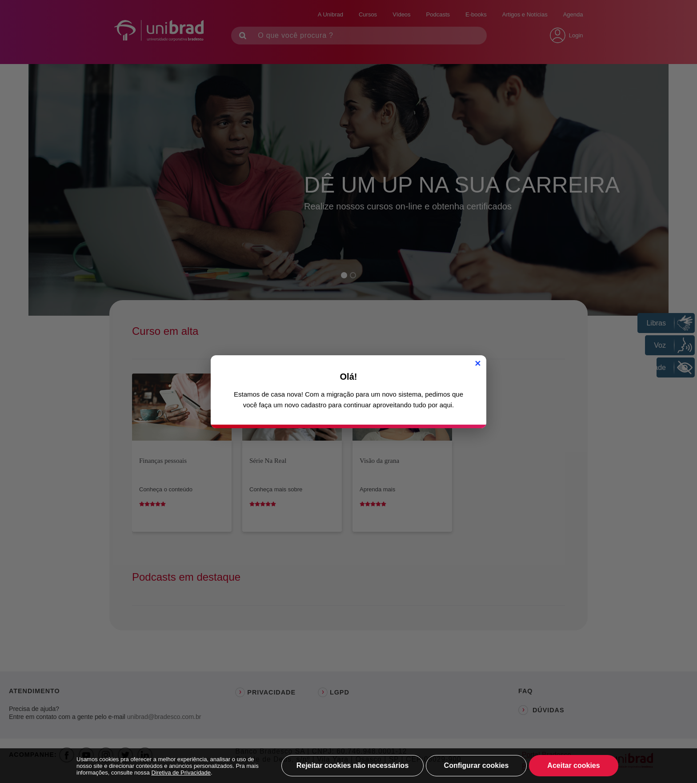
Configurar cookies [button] (476, 765)
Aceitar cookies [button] (573, 765)
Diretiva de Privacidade (181, 772)
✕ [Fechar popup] (477, 364)
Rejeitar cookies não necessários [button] (352, 765)
